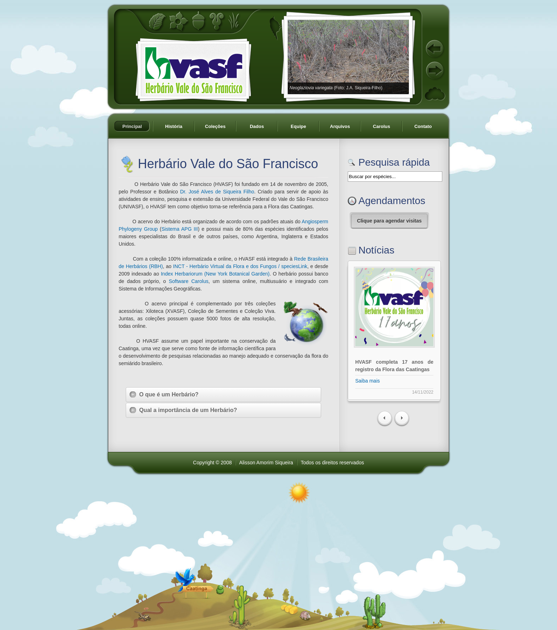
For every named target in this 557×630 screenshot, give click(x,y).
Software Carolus (189, 281)
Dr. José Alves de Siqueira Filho (217, 191)
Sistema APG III (179, 229)
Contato (423, 126)
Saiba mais (367, 381)
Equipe (298, 126)
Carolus (381, 126)
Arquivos (340, 126)
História (173, 126)
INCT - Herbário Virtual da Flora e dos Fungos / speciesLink (240, 266)
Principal (132, 126)
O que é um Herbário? (164, 394)
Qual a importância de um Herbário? (183, 410)
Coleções (215, 126)
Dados (257, 126)
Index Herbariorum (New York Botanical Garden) (215, 274)
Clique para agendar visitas (389, 221)
